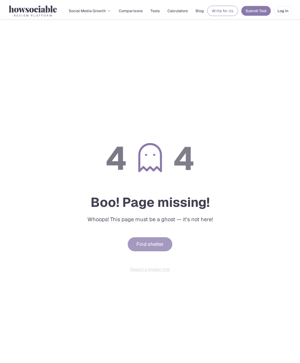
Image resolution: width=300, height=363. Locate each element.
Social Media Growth (90, 10)
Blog (200, 10)
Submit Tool (256, 10)
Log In (283, 10)
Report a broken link (150, 271)
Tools (155, 10)
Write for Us (222, 10)
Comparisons (131, 10)
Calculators (177, 10)
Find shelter (150, 246)
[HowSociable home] (33, 11)
